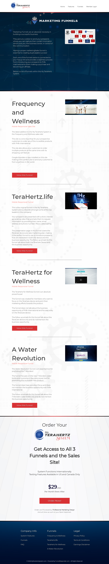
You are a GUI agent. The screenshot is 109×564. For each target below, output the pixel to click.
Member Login (91, 7)
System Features (28, 536)
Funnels (80, 7)
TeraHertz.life (52, 540)
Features (71, 7)
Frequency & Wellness (56, 536)
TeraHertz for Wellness (56, 545)
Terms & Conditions (82, 540)
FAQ (22, 545)
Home (62, 7)
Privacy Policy (79, 536)
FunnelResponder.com (62, 561)
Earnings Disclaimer (82, 545)
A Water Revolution (55, 549)
